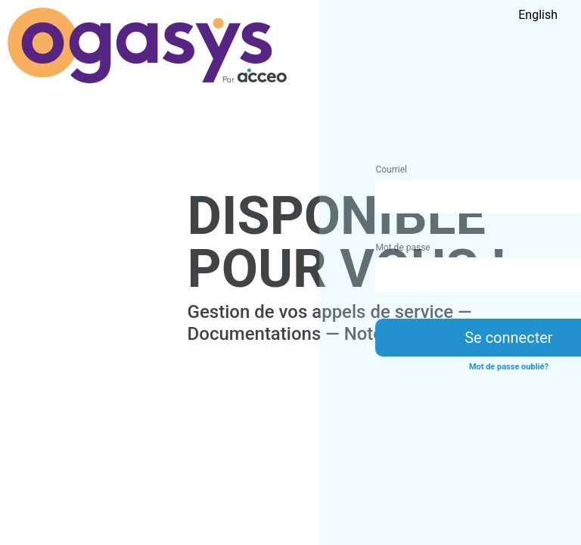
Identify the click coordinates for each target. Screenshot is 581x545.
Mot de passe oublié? (508, 367)
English (538, 15)
